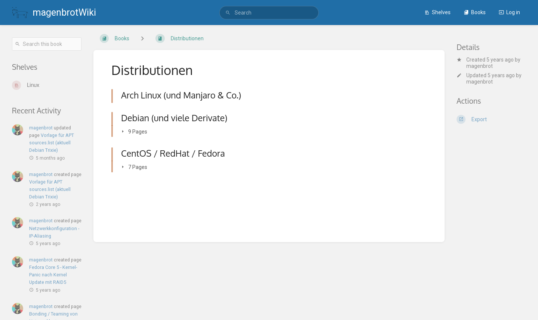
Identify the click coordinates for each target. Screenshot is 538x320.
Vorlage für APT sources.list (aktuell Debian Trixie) (51, 142)
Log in (509, 12)
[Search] (228, 13)
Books (475, 12)
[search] (269, 12)
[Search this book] (46, 44)
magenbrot (479, 66)
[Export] (491, 119)
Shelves (437, 12)
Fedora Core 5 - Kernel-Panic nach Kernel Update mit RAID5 (53, 274)
